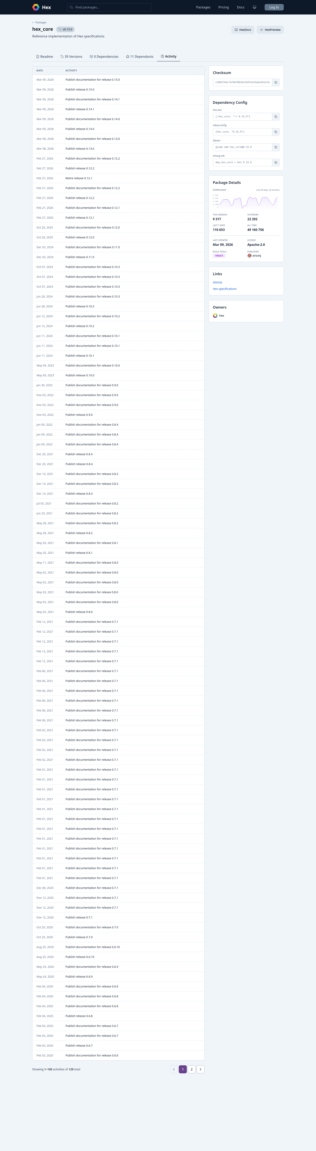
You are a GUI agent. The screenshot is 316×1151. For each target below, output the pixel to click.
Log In (274, 7)
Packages (203, 7)
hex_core (42, 29)
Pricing (223, 7)
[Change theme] (255, 7)
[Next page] (200, 1069)
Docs (240, 7)
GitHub (217, 282)
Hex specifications (225, 289)
